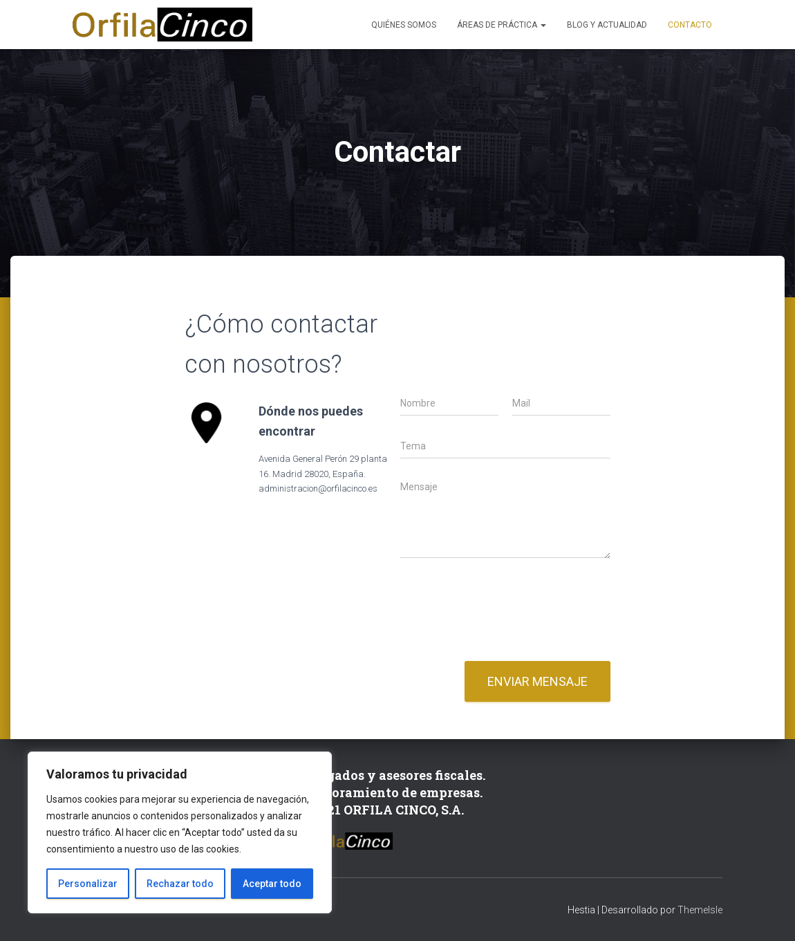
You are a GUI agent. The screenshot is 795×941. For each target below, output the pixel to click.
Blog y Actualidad (607, 25)
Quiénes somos (403, 25)
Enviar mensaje (537, 681)
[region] (180, 832)
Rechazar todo (180, 883)
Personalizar (88, 883)
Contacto (690, 25)
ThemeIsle (699, 909)
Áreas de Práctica (501, 25)
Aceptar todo (272, 883)
